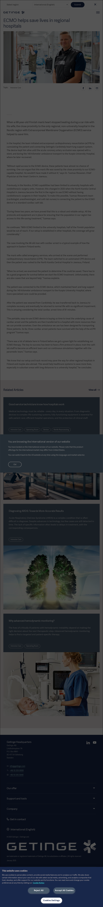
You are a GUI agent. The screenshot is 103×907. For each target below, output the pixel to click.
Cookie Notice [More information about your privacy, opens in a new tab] (38, 883)
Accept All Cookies (64, 890)
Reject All (38, 890)
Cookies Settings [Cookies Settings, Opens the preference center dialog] (51, 900)
